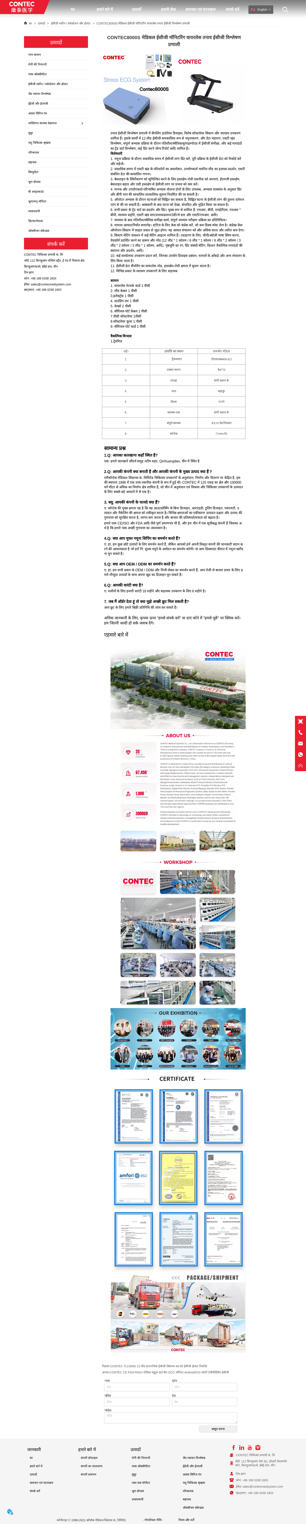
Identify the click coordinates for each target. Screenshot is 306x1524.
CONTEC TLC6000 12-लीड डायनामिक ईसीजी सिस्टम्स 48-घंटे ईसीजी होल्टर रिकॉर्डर (158, 1366)
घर (73, 9)
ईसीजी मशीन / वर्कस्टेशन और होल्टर (70, 23)
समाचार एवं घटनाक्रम (200, 9)
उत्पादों (136, 9)
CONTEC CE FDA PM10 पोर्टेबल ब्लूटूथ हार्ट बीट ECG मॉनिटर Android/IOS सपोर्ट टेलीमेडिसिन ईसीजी (169, 1372)
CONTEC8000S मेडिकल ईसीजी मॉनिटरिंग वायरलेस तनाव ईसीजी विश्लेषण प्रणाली (143, 23)
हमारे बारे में (105, 9)
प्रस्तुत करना (218, 1429)
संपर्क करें (232, 9)
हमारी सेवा (168, 9)
